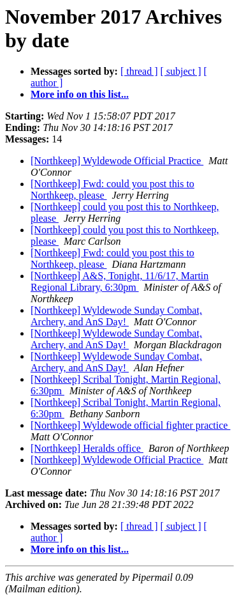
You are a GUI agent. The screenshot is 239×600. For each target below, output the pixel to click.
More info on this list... (80, 94)
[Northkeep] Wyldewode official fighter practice (130, 425)
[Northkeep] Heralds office (87, 448)
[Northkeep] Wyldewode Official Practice (117, 160)
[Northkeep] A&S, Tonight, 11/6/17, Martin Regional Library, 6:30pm (119, 281)
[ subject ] (181, 71)
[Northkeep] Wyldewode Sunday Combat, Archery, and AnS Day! (116, 316)
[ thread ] (139, 71)
